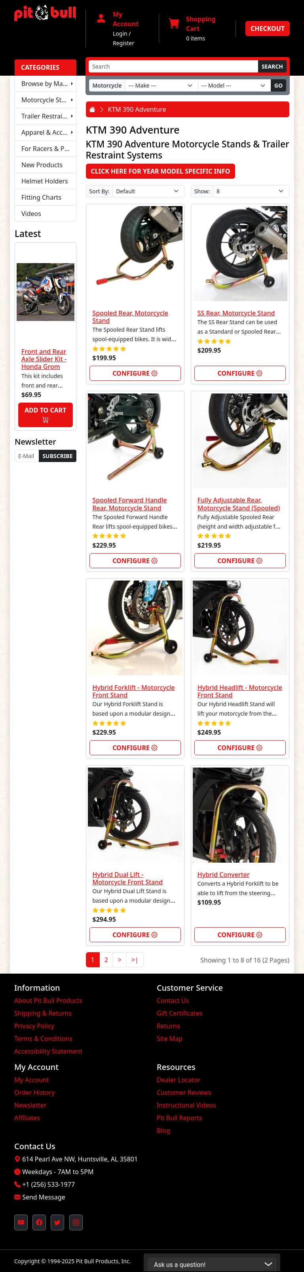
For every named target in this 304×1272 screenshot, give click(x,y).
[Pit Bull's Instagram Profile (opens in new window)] (76, 1222)
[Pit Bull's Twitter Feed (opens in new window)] (57, 1222)
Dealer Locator (178, 1079)
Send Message (43, 1197)
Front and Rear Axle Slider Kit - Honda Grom (43, 359)
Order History (34, 1092)
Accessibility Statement (48, 1051)
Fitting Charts (41, 197)
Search (272, 66)
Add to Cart (45, 415)
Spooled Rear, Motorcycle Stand (131, 317)
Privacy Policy (34, 1026)
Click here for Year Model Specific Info (160, 171)
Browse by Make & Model (48, 83)
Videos (31, 213)
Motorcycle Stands (48, 99)
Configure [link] (135, 373)
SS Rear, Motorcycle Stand (236, 313)
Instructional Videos (186, 1105)
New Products (42, 164)
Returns (168, 1026)
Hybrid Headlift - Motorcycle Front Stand (240, 691)
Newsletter (30, 1105)
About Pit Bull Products (48, 1000)
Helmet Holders (44, 181)
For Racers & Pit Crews (48, 148)
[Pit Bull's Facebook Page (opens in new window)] (39, 1222)
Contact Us (173, 1000)
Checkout (268, 28)
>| (135, 959)
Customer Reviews (184, 1092)
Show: (202, 191)
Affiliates (27, 1117)
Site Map (169, 1038)
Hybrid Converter (224, 874)
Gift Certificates (180, 1013)
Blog (163, 1130)
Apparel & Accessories (48, 132)
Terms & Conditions (43, 1038)
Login (120, 33)
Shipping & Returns (43, 1013)
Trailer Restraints (46, 116)
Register (123, 43)
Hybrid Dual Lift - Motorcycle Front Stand (128, 878)
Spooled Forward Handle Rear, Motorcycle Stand (130, 504)
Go (278, 85)
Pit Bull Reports (179, 1117)
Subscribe (57, 456)
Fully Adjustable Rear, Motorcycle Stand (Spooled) (239, 504)
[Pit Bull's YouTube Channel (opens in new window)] (21, 1222)
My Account (31, 1079)
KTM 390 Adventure (137, 109)
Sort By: (99, 191)
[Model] (234, 85)
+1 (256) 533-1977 (48, 1184)
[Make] (161, 85)
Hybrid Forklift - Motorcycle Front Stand (134, 691)
